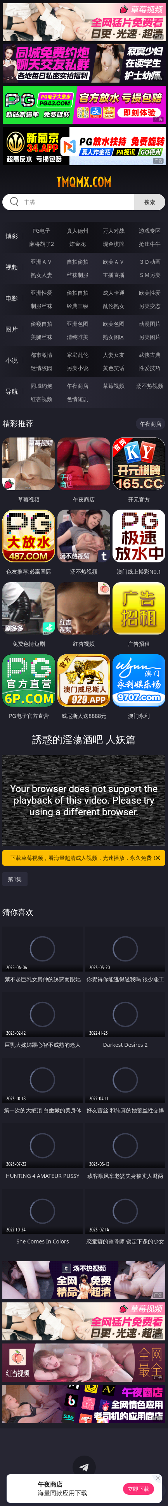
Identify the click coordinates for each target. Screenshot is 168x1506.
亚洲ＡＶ (41, 261)
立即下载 (138, 1488)
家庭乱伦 (77, 354)
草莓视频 (114, 385)
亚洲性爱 (41, 292)
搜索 (149, 202)
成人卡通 (114, 292)
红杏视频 (41, 399)
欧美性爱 (150, 292)
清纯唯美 (77, 337)
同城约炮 (41, 385)
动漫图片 (150, 323)
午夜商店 (77, 385)
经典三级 (77, 305)
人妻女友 (114, 354)
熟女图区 (114, 337)
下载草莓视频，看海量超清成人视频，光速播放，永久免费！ (85, 858)
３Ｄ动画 (150, 261)
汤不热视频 (149, 385)
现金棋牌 (114, 243)
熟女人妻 (41, 274)
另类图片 (150, 337)
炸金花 (77, 243)
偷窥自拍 (41, 323)
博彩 (11, 236)
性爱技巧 (150, 368)
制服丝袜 (41, 305)
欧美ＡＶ (114, 261)
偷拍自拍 (77, 292)
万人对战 (114, 230)
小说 (11, 360)
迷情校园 (41, 368)
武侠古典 (150, 354)
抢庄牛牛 (150, 243)
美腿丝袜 (41, 337)
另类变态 (150, 305)
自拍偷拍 (77, 261)
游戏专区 (150, 230)
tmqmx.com (83, 182)
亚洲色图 (77, 323)
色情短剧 (77, 399)
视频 (11, 267)
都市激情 (41, 354)
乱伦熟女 (114, 305)
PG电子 (42, 230)
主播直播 (114, 274)
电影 (11, 298)
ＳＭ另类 (150, 274)
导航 (11, 391)
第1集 (15, 879)
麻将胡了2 (41, 243)
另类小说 (77, 368)
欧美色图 (114, 323)
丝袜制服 (77, 274)
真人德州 (77, 230)
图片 (11, 329)
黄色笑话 (114, 368)
